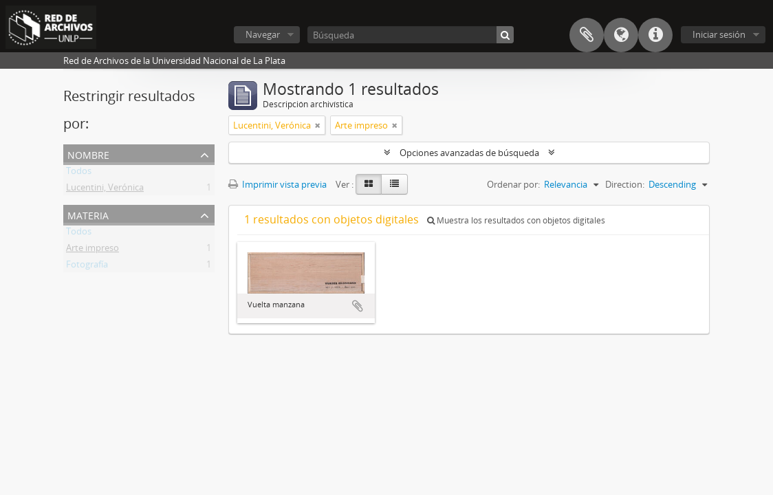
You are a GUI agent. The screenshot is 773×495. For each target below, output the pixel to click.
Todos (78, 173)
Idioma (621, 35)
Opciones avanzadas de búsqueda (469, 152)
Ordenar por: (513, 184)
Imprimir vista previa (277, 184)
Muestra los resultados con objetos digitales (516, 220)
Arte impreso (92, 250)
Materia (88, 214)
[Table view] (394, 184)
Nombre (88, 153)
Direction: (624, 184)
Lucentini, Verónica (105, 190)
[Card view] (369, 184)
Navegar (263, 34)
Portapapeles (586, 35)
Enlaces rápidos (655, 35)
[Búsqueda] (410, 34)
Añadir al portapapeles (357, 306)
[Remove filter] (317, 125)
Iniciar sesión (719, 34)
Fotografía (87, 267)
